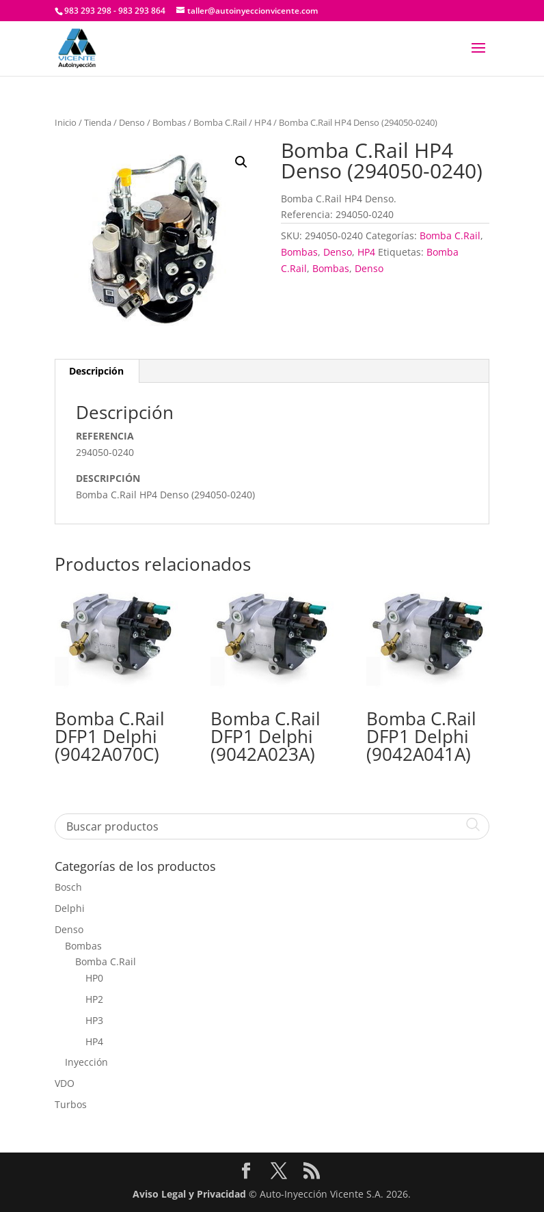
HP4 (262, 122)
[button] (241, 162)
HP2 (94, 999)
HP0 (94, 977)
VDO (64, 1083)
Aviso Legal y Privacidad (189, 1193)
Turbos (71, 1104)
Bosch (68, 886)
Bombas (169, 122)
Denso (132, 122)
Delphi (70, 908)
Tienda (97, 122)
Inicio (66, 122)
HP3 (94, 1020)
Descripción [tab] (96, 370)
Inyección (86, 1061)
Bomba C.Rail (220, 122)
